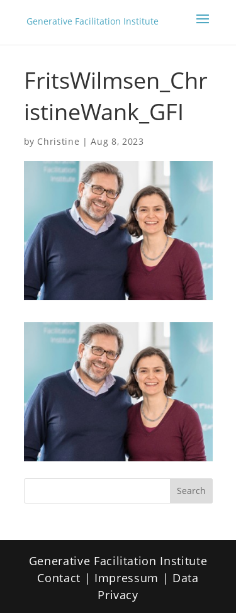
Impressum (126, 577)
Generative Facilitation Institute (92, 21)
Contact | (65, 577)
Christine (58, 141)
